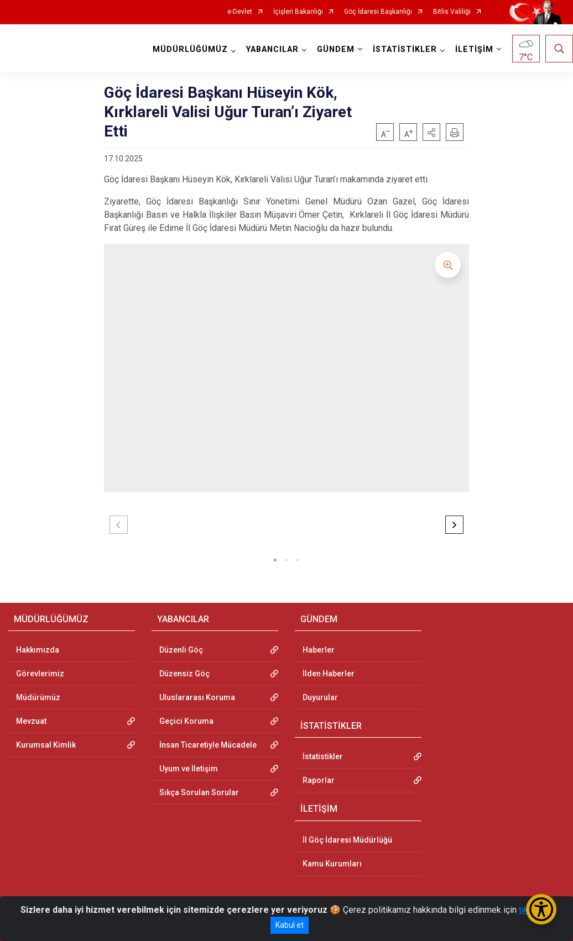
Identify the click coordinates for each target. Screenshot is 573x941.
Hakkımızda (37, 649)
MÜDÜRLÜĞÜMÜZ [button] (190, 49)
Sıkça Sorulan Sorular (199, 792)
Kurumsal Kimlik (46, 744)
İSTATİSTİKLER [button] (405, 49)
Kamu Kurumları (332, 863)
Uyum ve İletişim (188, 768)
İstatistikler (323, 756)
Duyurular (320, 697)
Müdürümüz (38, 697)
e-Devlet (239, 11)
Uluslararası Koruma (197, 697)
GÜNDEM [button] (336, 49)
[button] (431, 132)
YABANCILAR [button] (272, 49)
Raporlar (319, 780)
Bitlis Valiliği (452, 11)
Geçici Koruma (186, 721)
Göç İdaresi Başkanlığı (378, 11)
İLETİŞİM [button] (474, 49)
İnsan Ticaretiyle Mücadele (208, 744)
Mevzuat (31, 721)
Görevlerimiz (40, 673)
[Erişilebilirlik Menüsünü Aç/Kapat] (541, 909)
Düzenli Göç (181, 649)
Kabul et (289, 925)
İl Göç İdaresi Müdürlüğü (347, 839)
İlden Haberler (329, 673)
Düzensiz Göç (184, 673)
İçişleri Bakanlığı (298, 11)
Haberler (319, 649)
